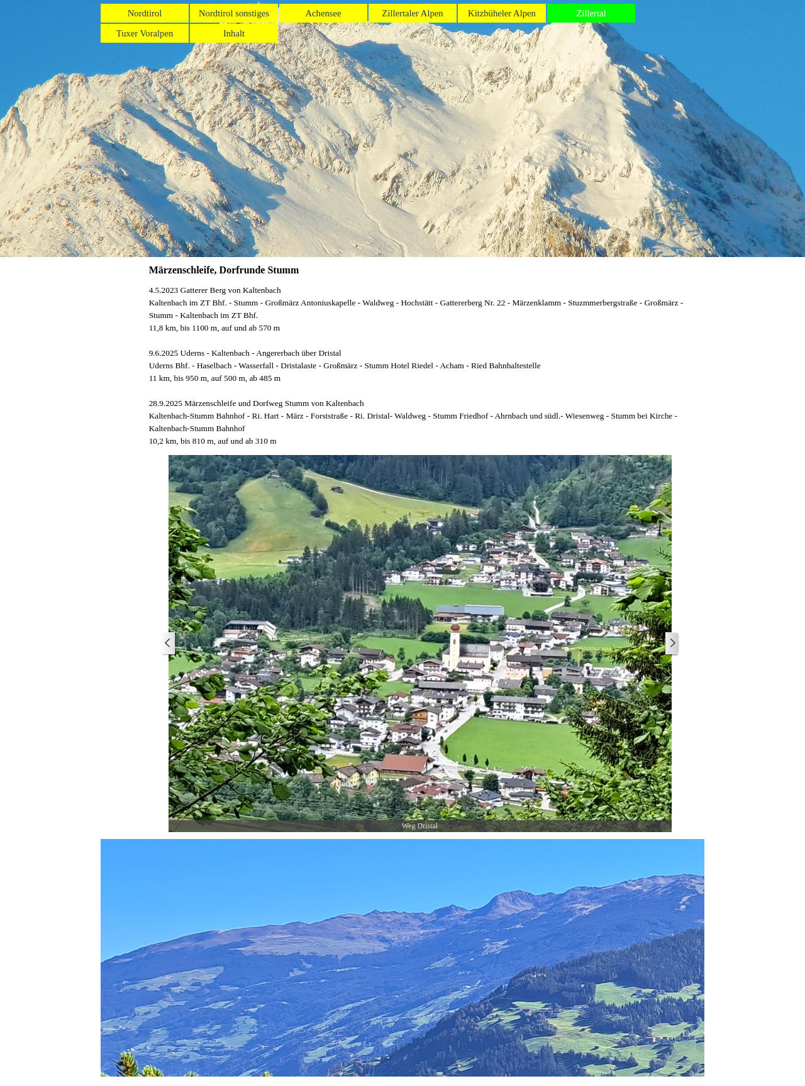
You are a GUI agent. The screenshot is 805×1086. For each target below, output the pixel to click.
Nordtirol (145, 13)
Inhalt (234, 33)
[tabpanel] (420, 365)
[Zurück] (168, 643)
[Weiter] (671, 643)
